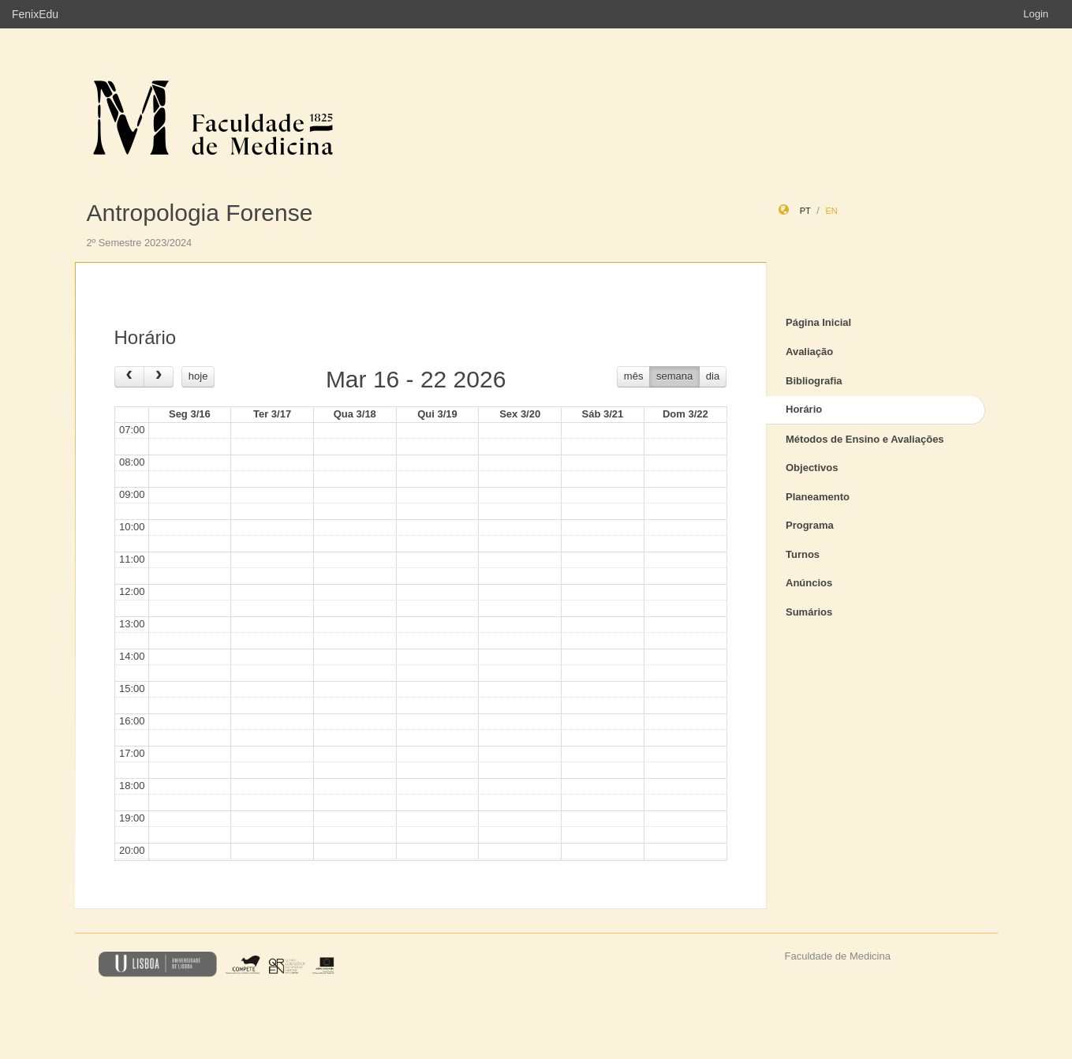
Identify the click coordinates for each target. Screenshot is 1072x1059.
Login (1035, 14)
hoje (198, 376)
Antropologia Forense (200, 213)
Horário (804, 409)
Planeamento (818, 497)
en (831, 210)
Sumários (809, 612)
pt (805, 210)
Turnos (803, 554)
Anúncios (809, 583)
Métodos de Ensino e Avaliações (865, 439)
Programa (810, 525)
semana (674, 376)
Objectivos (812, 467)
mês (634, 376)
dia (712, 376)
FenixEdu (35, 14)
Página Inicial (818, 322)
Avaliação (809, 351)
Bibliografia (814, 381)
